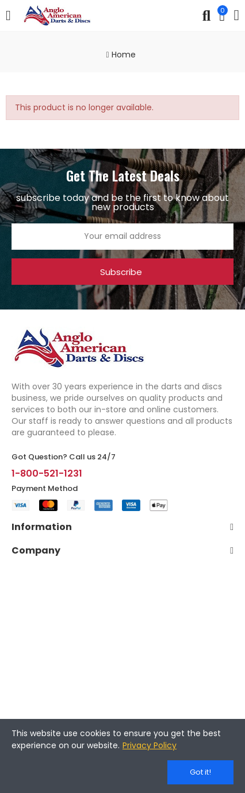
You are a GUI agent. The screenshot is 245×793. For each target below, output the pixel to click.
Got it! (200, 772)
